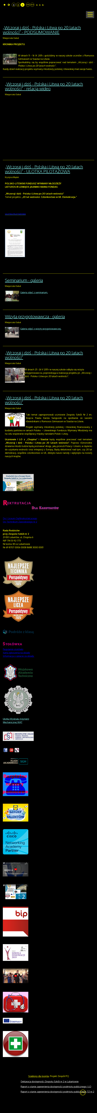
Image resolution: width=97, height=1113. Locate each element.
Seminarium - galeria (24, 291)
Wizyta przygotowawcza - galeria (35, 327)
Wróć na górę (83, 1103)
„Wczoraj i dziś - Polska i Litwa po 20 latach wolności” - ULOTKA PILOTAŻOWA (44, 180)
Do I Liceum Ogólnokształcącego (20, 529)
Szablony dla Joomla (38, 1086)
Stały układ (27, 5)
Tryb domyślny (5, 5)
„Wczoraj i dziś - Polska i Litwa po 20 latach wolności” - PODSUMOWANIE (42, 40)
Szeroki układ (32, 5)
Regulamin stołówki (13, 660)
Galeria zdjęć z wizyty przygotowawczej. (40, 339)
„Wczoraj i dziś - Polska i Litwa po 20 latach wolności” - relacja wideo (44, 97)
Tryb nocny (9, 5)
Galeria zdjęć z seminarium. (34, 303)
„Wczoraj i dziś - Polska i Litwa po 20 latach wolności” (44, 366)
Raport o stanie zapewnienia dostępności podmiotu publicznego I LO (56, 1097)
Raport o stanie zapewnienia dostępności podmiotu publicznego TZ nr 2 (57, 1102)
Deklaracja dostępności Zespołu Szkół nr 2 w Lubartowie (50, 1092)
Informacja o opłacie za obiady (19, 666)
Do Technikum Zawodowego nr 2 (20, 532)
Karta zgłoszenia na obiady (16, 663)
